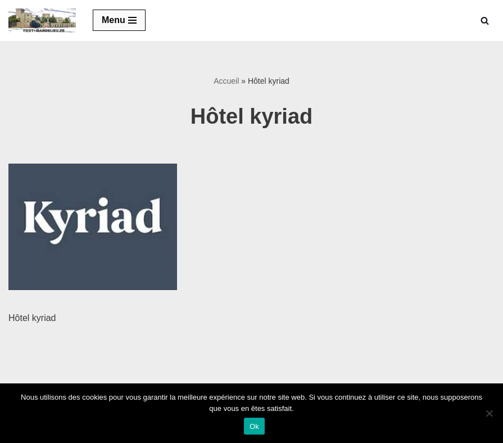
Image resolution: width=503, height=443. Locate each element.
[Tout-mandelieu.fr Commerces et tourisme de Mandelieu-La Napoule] (42, 20)
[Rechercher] (485, 20)
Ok (254, 426)
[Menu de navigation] (119, 20)
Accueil (226, 80)
